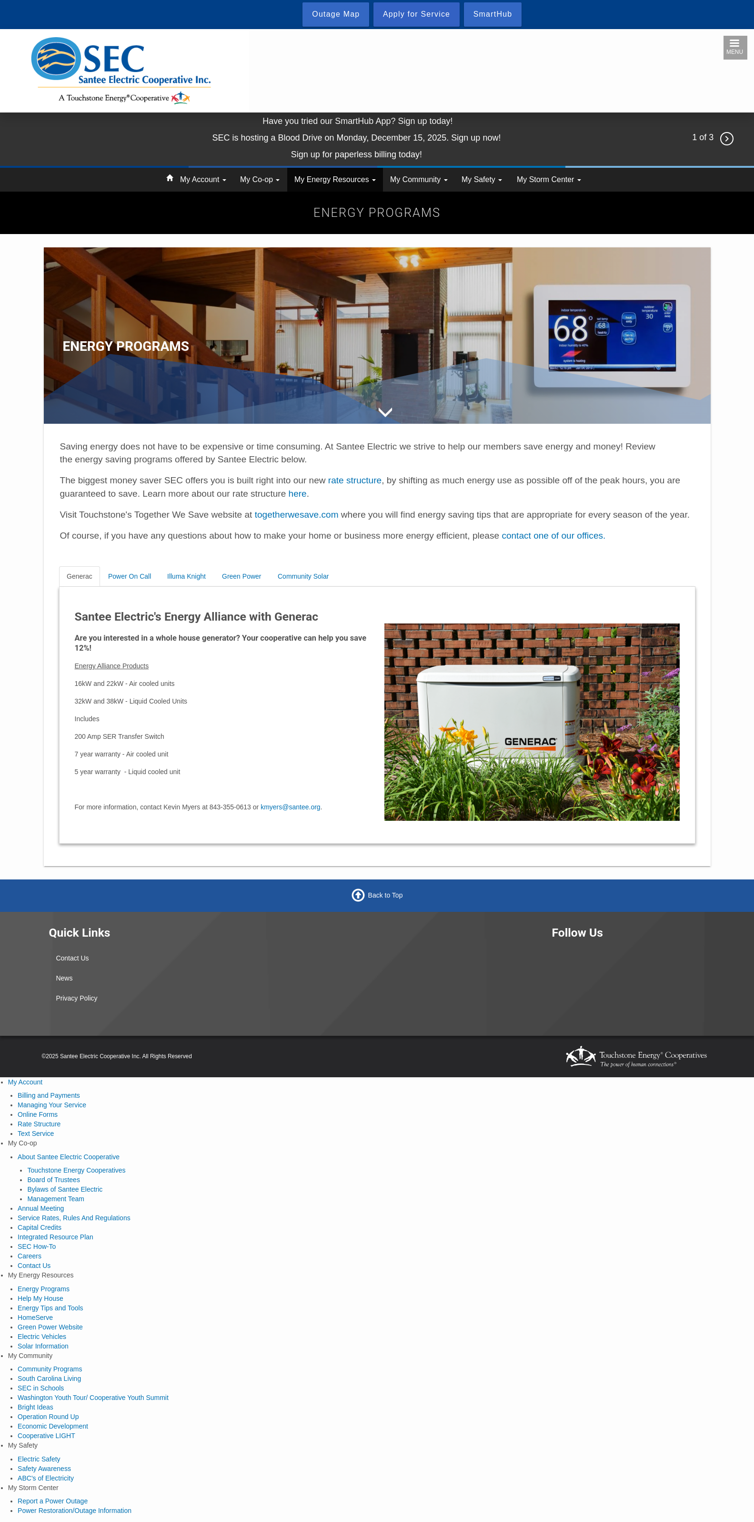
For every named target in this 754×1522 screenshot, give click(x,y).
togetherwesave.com (297, 515)
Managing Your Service (52, 1105)
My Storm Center (549, 179)
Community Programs (50, 1369)
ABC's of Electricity (46, 1478)
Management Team (55, 1199)
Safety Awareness (44, 1468)
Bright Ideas (35, 1407)
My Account (203, 179)
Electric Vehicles (42, 1336)
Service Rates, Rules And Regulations (74, 1218)
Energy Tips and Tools (50, 1308)
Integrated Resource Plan (55, 1237)
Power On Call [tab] (129, 576)
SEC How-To (37, 1246)
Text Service (36, 1133)
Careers (29, 1256)
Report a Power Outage (53, 1501)
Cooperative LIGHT (46, 1436)
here (298, 494)
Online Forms (38, 1114)
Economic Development (53, 1426)
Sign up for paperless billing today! (357, 154)
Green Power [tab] (241, 576)
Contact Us (72, 958)
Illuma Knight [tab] (186, 576)
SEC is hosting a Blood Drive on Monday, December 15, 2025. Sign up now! (357, 138)
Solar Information (43, 1346)
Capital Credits (39, 1227)
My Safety (482, 179)
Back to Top (385, 895)
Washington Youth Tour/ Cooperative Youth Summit (93, 1397)
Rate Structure (39, 1124)
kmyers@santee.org (290, 807)
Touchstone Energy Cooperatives (76, 1170)
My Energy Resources (335, 179)
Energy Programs (44, 1289)
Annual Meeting (41, 1208)
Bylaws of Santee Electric (64, 1189)
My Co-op (260, 179)
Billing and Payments (49, 1095)
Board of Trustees (53, 1180)
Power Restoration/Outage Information (74, 1510)
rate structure (355, 480)
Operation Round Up (48, 1416)
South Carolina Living (49, 1378)
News (64, 978)
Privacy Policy (76, 998)
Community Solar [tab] (303, 576)
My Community (419, 179)
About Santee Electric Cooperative (69, 1157)
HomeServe (35, 1317)
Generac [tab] (79, 576)
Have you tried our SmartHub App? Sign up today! (357, 121)
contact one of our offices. (553, 536)
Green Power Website (50, 1327)
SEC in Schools (41, 1388)
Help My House (40, 1298)
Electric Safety (39, 1459)
